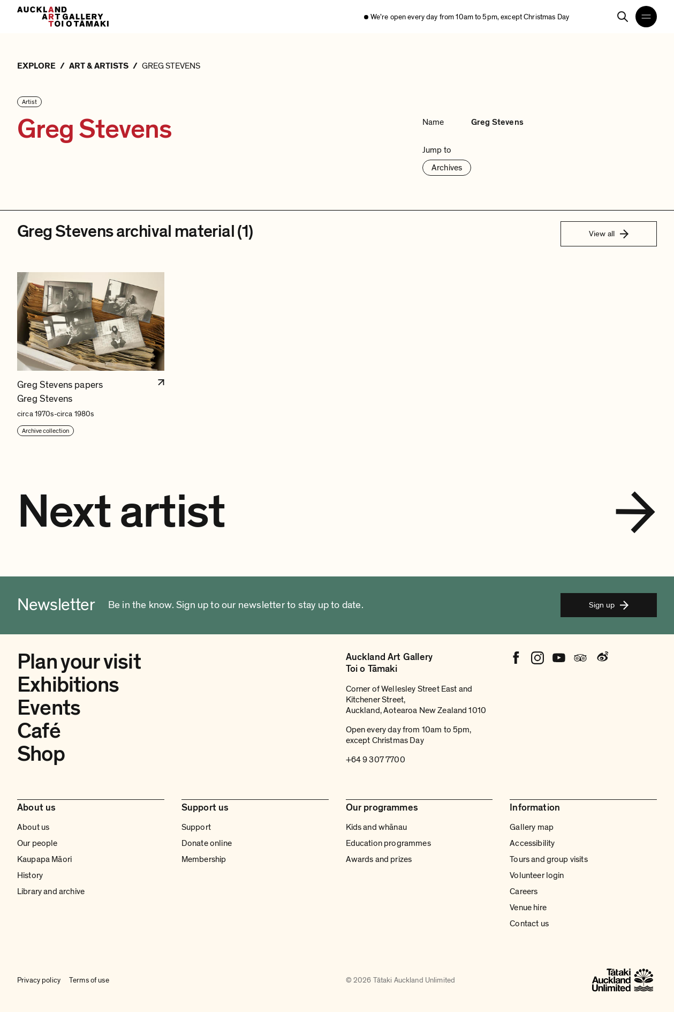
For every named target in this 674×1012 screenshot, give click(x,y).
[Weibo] (601, 657)
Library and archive (51, 891)
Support (196, 827)
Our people (37, 843)
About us (33, 827)
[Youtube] (558, 657)
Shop (41, 753)
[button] (90, 354)
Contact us (529, 923)
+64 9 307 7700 (375, 760)
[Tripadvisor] (580, 657)
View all (608, 233)
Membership (203, 859)
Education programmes (388, 843)
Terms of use (89, 980)
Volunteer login (537, 875)
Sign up (608, 604)
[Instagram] (537, 657)
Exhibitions (68, 684)
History (30, 875)
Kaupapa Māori (44, 859)
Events (48, 707)
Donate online (206, 843)
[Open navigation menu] (646, 16)
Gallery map (532, 827)
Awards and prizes (379, 859)
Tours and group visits (549, 859)
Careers (523, 891)
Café (38, 730)
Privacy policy (38, 980)
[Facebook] (516, 657)
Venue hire (528, 907)
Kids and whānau (376, 827)
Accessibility (532, 843)
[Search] (622, 16)
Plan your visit (79, 661)
